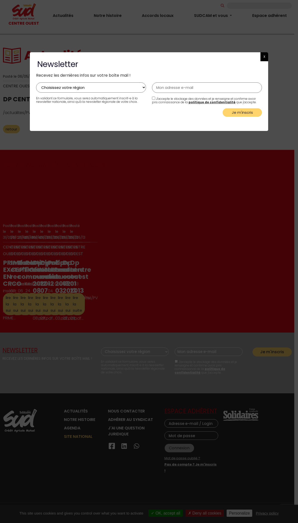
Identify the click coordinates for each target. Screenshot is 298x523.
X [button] (264, 57)
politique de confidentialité (212, 102)
